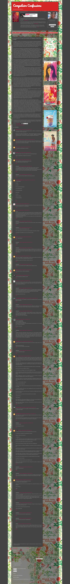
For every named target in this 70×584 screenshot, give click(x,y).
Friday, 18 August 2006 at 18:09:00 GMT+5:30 (23, 203)
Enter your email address (52, 23)
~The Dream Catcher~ (19, 407)
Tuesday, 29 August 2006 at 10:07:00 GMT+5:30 (25, 492)
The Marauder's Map (19, 413)
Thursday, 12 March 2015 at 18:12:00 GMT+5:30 (24, 523)
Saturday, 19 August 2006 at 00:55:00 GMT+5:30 (25, 242)
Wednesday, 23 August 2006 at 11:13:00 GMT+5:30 (29, 413)
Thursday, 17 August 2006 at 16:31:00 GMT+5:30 (25, 129)
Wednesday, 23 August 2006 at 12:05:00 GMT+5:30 (25, 430)
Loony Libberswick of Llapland (20, 298)
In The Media (46, 32)
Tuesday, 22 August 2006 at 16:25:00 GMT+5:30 (23, 319)
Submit (36, 32)
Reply (16, 136)
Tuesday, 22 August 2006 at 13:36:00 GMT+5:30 (31, 298)
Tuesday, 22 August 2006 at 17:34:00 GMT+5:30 (25, 330)
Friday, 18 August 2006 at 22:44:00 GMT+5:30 (25, 221)
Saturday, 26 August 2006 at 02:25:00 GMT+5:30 (26, 479)
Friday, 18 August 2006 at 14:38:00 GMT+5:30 (25, 166)
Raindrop (17, 152)
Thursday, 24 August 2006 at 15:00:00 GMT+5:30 (25, 473)
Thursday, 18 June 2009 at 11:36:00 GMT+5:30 (25, 518)
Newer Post (15, 548)
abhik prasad (17, 479)
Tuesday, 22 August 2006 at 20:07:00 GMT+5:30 (25, 350)
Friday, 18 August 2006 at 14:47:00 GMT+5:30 (25, 174)
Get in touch (32, 32)
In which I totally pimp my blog (21, 568)
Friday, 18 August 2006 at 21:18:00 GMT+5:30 (23, 210)
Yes (13, 566)
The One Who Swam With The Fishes (30, 12)
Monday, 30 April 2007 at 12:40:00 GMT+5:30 (25, 512)
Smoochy (17, 236)
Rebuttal (14, 573)
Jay (16, 280)
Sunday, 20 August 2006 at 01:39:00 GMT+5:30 (25, 264)
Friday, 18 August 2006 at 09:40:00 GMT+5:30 (25, 159)
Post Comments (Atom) (20, 550)
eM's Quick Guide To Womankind (17, 575)
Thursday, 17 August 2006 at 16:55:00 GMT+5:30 (28, 139)
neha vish (17, 129)
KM (16, 319)
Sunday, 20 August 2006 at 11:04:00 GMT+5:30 (25, 269)
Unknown (17, 159)
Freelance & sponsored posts (25, 32)
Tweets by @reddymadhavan (17, 554)
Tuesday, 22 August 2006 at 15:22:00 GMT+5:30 (25, 304)
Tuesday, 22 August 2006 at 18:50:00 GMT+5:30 (26, 341)
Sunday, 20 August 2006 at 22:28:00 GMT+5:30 (23, 275)
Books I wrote (41, 32)
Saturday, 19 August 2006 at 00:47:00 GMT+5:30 (25, 236)
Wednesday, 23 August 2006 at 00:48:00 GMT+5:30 (29, 407)
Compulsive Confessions (27, 5)
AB (16, 203)
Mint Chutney (18, 341)
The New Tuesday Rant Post (17, 559)
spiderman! (17, 269)
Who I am (17, 32)
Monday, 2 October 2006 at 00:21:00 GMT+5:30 (25, 502)
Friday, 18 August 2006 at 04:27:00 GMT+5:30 (25, 152)
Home (14, 32)
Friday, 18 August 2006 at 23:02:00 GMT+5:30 (25, 227)
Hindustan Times (26, 20)
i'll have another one (18, 139)
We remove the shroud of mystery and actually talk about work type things (23, 579)
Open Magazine (36, 23)
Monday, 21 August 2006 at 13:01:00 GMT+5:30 (23, 280)
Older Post (40, 548)
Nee (16, 210)
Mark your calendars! (16, 577)
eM (16, 430)
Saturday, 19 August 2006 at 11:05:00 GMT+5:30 (25, 247)
